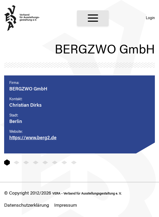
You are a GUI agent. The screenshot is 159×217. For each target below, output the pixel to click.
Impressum (65, 205)
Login (150, 18)
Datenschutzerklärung (26, 205)
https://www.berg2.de (33, 138)
